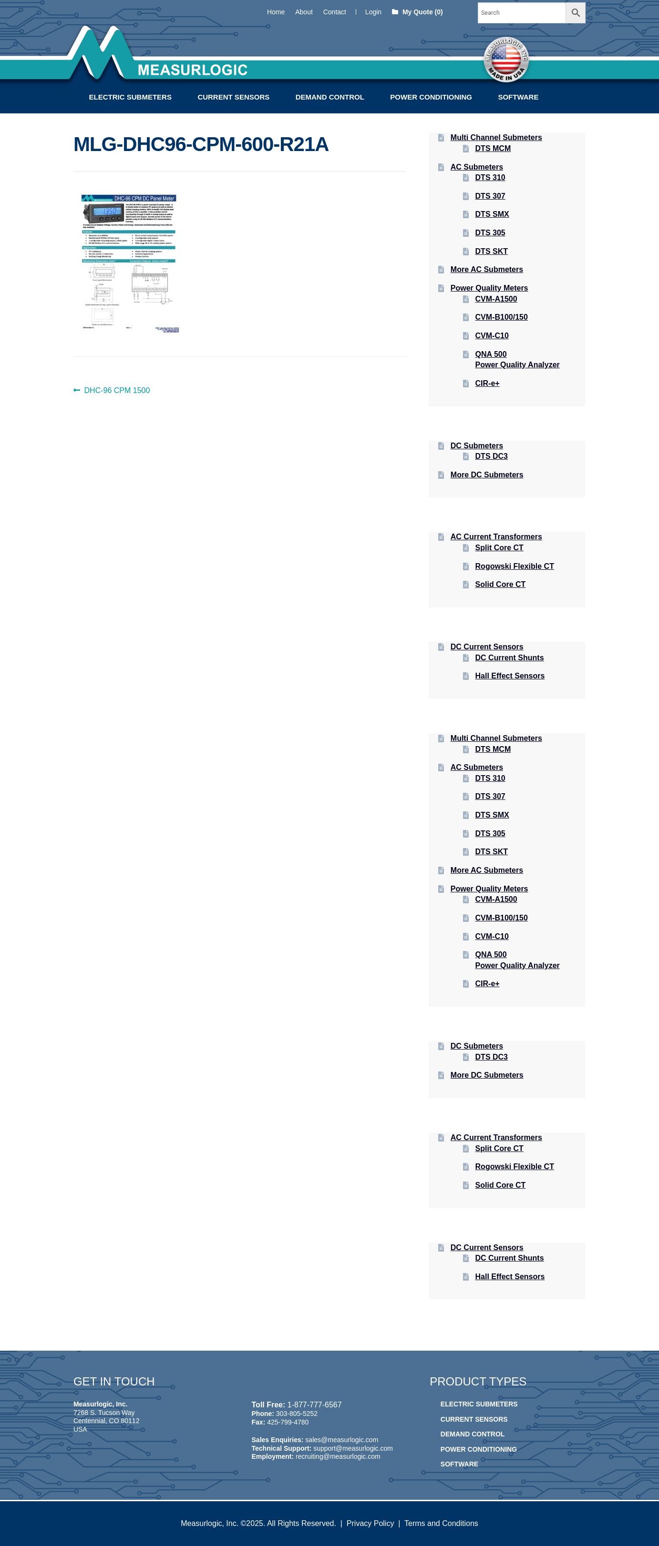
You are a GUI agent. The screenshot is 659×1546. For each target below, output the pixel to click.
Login (373, 12)
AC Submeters (477, 167)
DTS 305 (490, 233)
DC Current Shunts (509, 658)
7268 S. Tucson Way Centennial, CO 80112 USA (106, 1421)
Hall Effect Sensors (510, 676)
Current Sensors (233, 97)
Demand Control (330, 97)
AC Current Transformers (496, 537)
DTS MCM (493, 148)
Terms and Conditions (441, 1523)
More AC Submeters (487, 269)
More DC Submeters (487, 475)
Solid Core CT (500, 584)
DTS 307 (490, 196)
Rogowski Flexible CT (514, 566)
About (304, 12)
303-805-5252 (297, 1413)
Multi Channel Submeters (496, 137)
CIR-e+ (487, 383)
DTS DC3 (491, 456)
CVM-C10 (492, 336)
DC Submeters (477, 446)
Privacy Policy (370, 1523)
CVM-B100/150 (501, 317)
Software (518, 97)
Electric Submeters (130, 97)
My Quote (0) (417, 12)
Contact (334, 12)
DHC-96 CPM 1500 (117, 390)
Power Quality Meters (489, 288)
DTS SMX (492, 214)
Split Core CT (499, 548)
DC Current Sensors (487, 647)
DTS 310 (490, 177)
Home (276, 12)
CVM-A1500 (496, 299)
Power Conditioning (431, 97)
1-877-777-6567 (315, 1405)
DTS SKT (491, 251)
